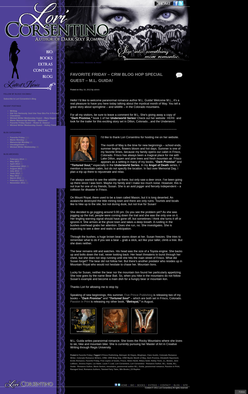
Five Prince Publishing (138, 295)
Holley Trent (156, 361)
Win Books (124, 369)
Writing (13, 111)
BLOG (177, 385)
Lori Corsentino (122, 364)
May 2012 (14, 175)
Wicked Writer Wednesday (23, 147)
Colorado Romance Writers (89, 358)
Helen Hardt (132, 361)
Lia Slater (97, 364)
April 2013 (15, 164)
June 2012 (15, 173)
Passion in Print (80, 301)
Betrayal (123, 355)
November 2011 (17, 183)
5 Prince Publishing (109, 355)
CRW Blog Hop (114, 358)
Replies (135, 369)
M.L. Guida (167, 364)
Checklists (15, 115)
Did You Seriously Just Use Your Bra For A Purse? (34, 113)
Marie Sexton (99, 366)
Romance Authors (92, 369)
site (185, 385)
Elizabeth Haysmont (169, 358)
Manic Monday (17, 140)
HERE (171, 118)
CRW (104, 358)
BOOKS (141, 385)
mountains (111, 366)
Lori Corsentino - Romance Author (145, 364)
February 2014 (17, 159)
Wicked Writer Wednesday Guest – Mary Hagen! (33, 118)
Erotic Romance (77, 361)
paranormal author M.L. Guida (130, 366)
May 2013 (14, 161)
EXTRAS (152, 385)
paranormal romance (154, 366)
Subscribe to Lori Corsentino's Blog (20, 99)
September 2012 (18, 166)
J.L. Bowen (168, 361)
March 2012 (15, 178)
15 (179, 75)
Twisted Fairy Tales (109, 369)
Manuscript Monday (19, 142)
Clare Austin (152, 355)
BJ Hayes (132, 355)
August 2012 (16, 168)
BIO (132, 385)
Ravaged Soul (76, 369)
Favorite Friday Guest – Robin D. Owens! (30, 123)
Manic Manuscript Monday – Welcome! (29, 120)
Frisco (123, 361)
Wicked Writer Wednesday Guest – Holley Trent (33, 125)
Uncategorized (17, 144)
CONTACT (165, 385)
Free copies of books (109, 361)
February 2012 (17, 180)
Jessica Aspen (85, 364)
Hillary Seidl (144, 361)
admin (96, 90)
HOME (124, 385)
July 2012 (14, 171)
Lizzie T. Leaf (108, 364)
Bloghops (141, 355)
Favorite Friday (17, 137)
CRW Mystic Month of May (134, 358)
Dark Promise (153, 358)
